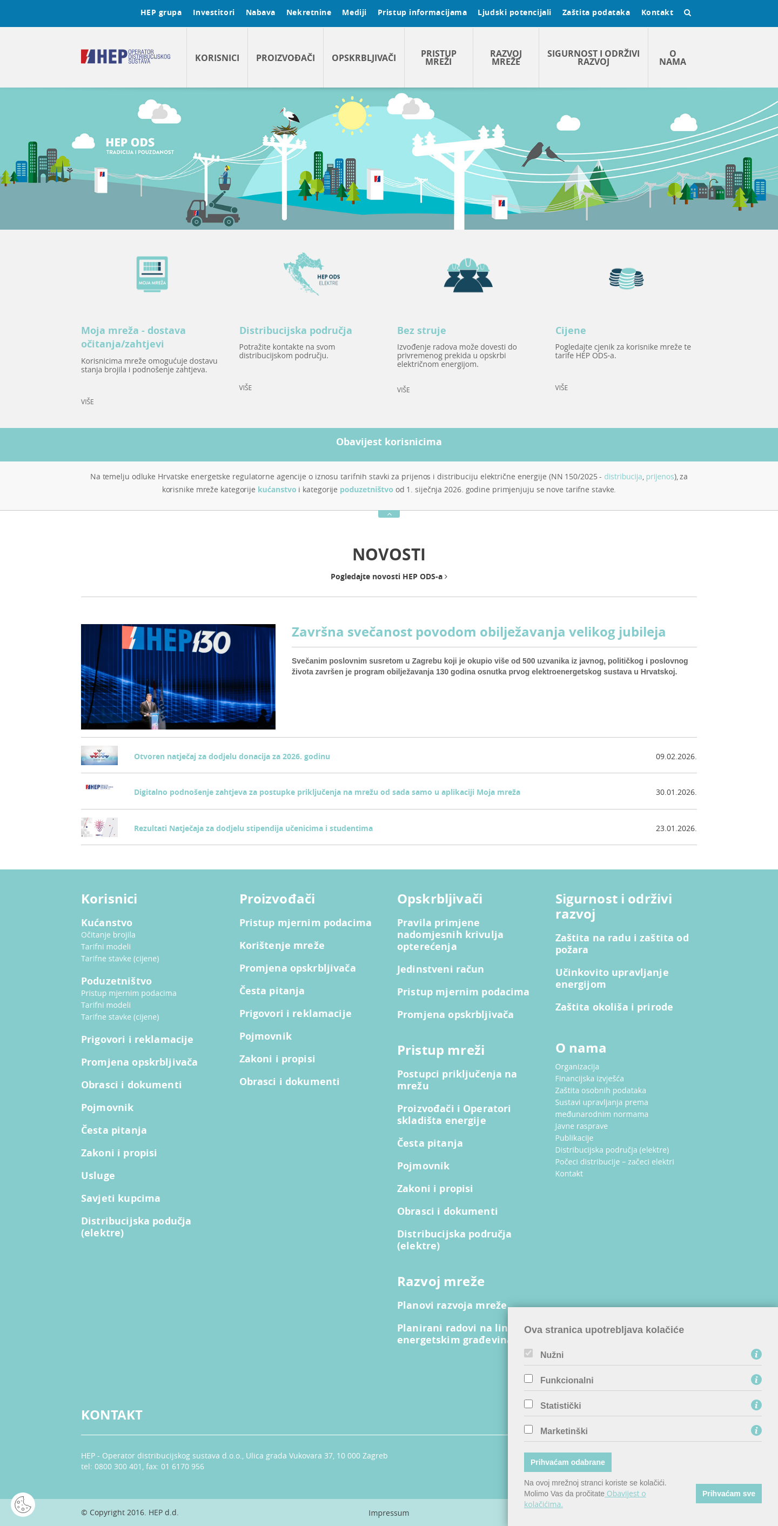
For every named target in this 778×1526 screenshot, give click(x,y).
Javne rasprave (581, 1126)
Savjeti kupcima (120, 1198)
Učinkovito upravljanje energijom (612, 978)
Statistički (560, 1406)
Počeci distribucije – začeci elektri (614, 1161)
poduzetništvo (366, 489)
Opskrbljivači (364, 58)
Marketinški (564, 1431)
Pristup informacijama (422, 12)
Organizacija (577, 1066)
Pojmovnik (107, 1108)
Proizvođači (285, 58)
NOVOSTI (389, 554)
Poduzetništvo (116, 981)
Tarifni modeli (106, 946)
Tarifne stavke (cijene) (120, 958)
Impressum (388, 1513)
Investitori (214, 12)
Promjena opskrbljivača (139, 1062)
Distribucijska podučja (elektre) (136, 1227)
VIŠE (87, 401)
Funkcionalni (567, 1380)
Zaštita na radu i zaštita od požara (622, 944)
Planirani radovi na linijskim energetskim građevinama (468, 1334)
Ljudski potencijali (514, 12)
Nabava (261, 12)
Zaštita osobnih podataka (601, 1090)
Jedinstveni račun (441, 969)
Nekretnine (309, 12)
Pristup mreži (439, 58)
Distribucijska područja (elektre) (454, 1240)
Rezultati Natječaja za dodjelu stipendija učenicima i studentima (253, 828)
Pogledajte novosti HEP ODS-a (389, 576)
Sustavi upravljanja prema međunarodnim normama (602, 1108)
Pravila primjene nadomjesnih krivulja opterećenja (450, 935)
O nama (672, 58)
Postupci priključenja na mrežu (457, 1080)
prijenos (660, 476)
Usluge (98, 1176)
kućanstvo (277, 489)
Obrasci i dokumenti (131, 1085)
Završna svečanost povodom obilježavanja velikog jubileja (479, 632)
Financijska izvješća (590, 1078)
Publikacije (574, 1138)
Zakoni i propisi (119, 1153)
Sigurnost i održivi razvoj (593, 58)
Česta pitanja (114, 1130)
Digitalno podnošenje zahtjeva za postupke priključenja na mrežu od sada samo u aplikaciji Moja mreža (327, 792)
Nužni (552, 1355)
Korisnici (217, 58)
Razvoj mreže (506, 58)
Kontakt (657, 12)
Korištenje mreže (282, 946)
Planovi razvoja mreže (452, 1305)
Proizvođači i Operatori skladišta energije (454, 1115)
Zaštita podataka (596, 12)
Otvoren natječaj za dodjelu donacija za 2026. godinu (232, 756)
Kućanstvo (106, 923)
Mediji (354, 12)
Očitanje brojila (108, 934)
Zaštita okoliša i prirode (614, 1007)
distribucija (623, 476)
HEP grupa (161, 12)
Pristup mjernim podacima (129, 993)
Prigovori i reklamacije (137, 1040)
